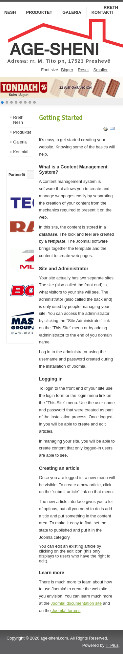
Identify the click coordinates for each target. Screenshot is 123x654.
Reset (83, 69)
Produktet (39, 12)
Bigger (67, 69)
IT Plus (112, 645)
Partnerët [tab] (17, 175)
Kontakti (102, 12)
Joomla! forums (65, 610)
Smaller (100, 69)
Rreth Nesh (18, 120)
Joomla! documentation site (76, 603)
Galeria (71, 12)
